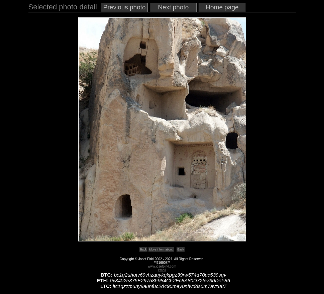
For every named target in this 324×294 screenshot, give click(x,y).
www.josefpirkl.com (162, 266)
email (162, 270)
